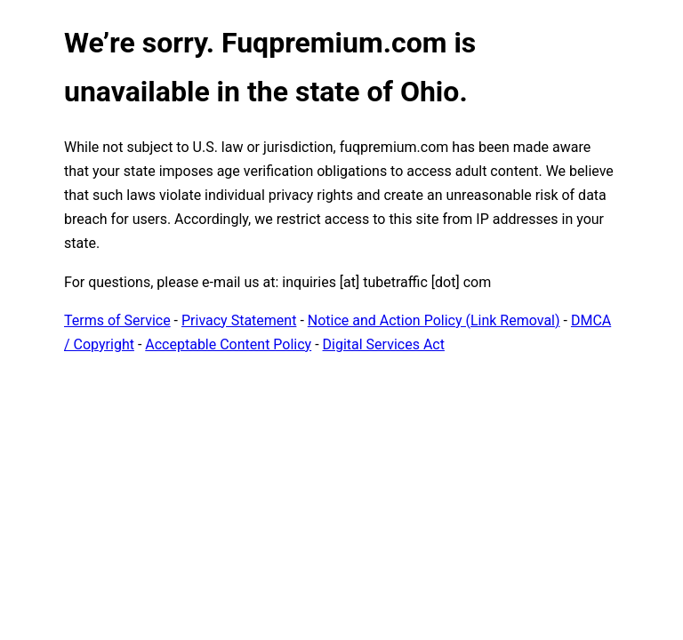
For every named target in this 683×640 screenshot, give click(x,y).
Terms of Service (117, 320)
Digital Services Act (384, 344)
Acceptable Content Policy (228, 344)
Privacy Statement (238, 320)
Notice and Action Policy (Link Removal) (434, 320)
